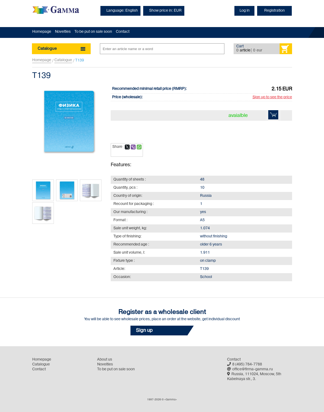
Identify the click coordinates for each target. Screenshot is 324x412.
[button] (162, 330)
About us (104, 359)
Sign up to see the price (272, 97)
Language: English (122, 10)
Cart (240, 46)
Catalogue (63, 60)
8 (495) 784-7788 (244, 364)
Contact (122, 32)
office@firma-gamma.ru (250, 369)
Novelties (63, 32)
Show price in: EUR (165, 10)
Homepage (41, 32)
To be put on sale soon (93, 32)
